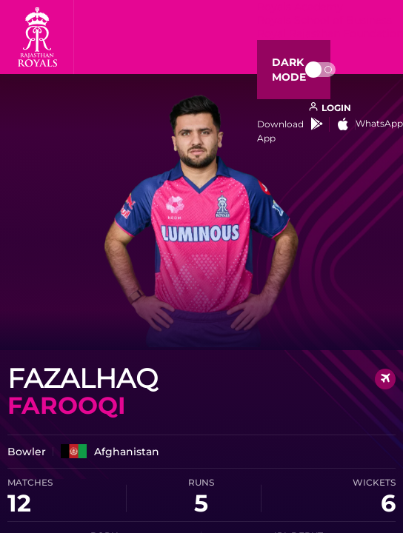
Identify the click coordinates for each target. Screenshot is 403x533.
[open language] (330, 108)
